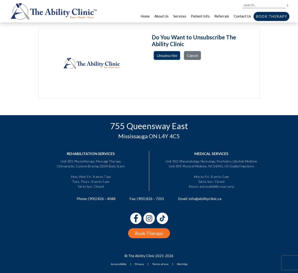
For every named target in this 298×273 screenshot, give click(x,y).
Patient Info (200, 16)
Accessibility (118, 264)
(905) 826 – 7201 (150, 198)
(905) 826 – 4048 (101, 198)
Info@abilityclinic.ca (205, 198)
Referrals (221, 16)
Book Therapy (149, 233)
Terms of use (160, 264)
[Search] (287, 5)
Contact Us (242, 16)
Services (179, 16)
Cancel (192, 55)
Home (145, 16)
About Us (161, 16)
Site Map (182, 264)
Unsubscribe (167, 55)
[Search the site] (263, 5)
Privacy (139, 264)
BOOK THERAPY (271, 16)
